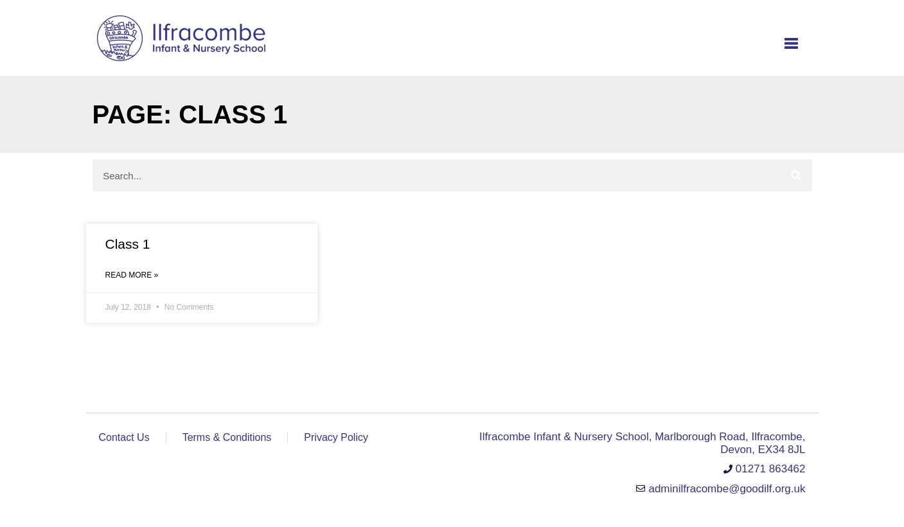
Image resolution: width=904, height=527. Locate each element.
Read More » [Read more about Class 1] (132, 275)
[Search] (796, 175)
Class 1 (127, 244)
